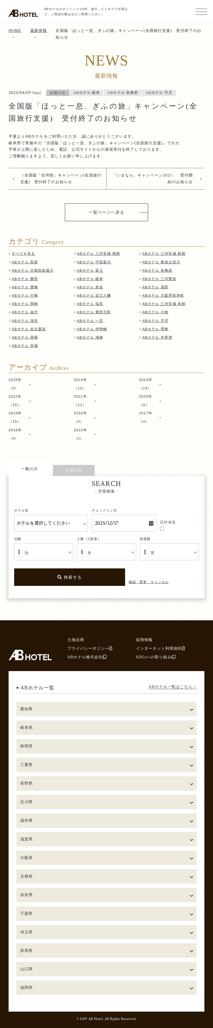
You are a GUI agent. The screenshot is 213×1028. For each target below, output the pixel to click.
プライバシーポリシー (90, 648)
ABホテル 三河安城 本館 (163, 304)
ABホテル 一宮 (90, 321)
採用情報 (144, 640)
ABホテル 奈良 (90, 287)
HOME (15, 30)
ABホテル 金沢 (25, 312)
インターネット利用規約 (160, 648)
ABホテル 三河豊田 (159, 279)
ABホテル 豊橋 (25, 287)
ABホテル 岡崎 (25, 304)
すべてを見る (23, 253)
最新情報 (38, 30)
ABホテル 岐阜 (90, 279)
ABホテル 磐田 (25, 279)
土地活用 (75, 640)
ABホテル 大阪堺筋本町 (163, 295)
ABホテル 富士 (90, 270)
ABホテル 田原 (25, 262)
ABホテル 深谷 (25, 321)
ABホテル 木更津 (157, 337)
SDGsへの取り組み (156, 657)
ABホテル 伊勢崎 (92, 329)
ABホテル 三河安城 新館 (163, 253)
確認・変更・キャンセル (149, 582)
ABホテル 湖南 (90, 337)
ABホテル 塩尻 (90, 304)
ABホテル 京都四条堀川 (33, 270)
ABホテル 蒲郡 (155, 287)
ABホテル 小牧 (155, 312)
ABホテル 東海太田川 (161, 262)
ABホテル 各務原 (157, 270)
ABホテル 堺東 (155, 329)
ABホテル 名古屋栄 (29, 329)
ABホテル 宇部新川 (94, 262)
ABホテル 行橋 (25, 295)
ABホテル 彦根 (25, 337)
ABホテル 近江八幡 (94, 295)
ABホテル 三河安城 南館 (98, 253)
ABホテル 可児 (155, 321)
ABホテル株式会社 (87, 657)
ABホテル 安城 (25, 346)
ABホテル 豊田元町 (94, 312)
